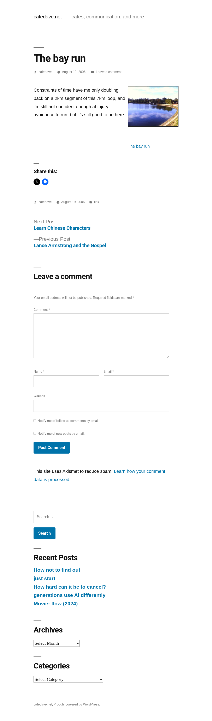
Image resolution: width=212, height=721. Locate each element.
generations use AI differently (69, 595)
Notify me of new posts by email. (61, 434)
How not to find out (57, 570)
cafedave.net (48, 16)
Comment (42, 310)
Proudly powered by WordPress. (77, 704)
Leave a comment (109, 72)
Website (39, 396)
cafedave (45, 72)
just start (44, 578)
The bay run (139, 146)
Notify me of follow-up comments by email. (69, 421)
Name (39, 372)
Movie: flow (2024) (56, 603)
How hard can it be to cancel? (70, 587)
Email (109, 372)
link (96, 202)
